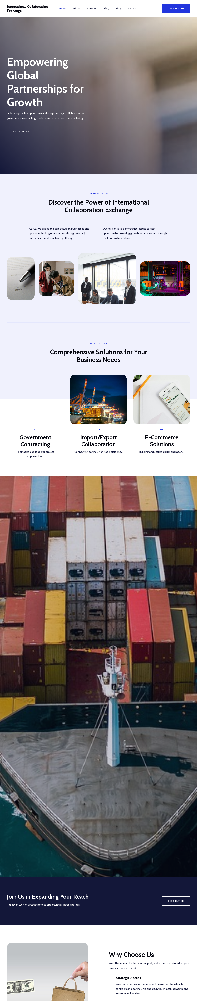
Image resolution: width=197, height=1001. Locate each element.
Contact (130, 8)
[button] (176, 8)
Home (65, 8)
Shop (117, 8)
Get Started (176, 901)
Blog (106, 8)
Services (93, 8)
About (78, 8)
